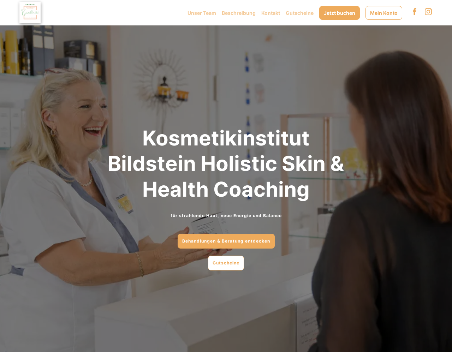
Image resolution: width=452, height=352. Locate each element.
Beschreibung (239, 13)
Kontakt (270, 13)
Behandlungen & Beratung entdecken (226, 241)
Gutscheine (300, 13)
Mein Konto (384, 13)
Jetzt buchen (339, 13)
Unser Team (202, 13)
